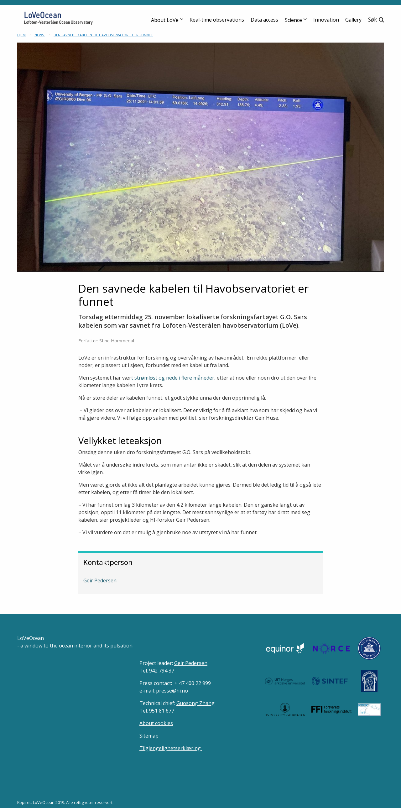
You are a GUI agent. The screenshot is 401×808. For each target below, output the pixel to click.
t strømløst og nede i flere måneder (172, 377)
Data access (264, 19)
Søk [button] (372, 19)
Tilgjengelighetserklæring (170, 748)
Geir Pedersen (100, 580)
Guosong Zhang (195, 703)
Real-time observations (217, 19)
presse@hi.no (172, 690)
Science (293, 20)
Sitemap (149, 735)
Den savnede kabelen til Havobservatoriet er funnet (103, 35)
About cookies (156, 723)
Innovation (326, 19)
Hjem (21, 35)
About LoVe (165, 20)
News (39, 35)
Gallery (353, 19)
